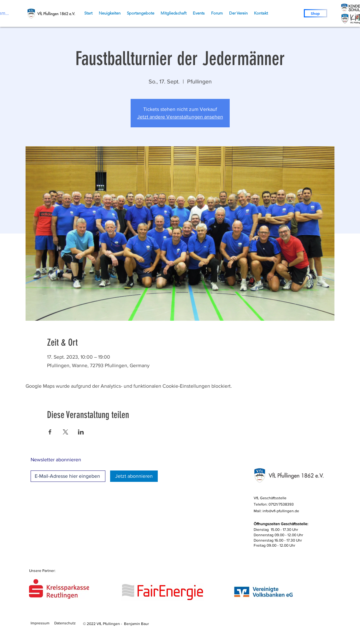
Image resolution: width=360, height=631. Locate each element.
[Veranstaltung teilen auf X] (65, 431)
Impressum (40, 623)
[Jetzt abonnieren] (134, 476)
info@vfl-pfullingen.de (281, 511)
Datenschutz (65, 623)
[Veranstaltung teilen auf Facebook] (50, 431)
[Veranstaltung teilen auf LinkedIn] (81, 431)
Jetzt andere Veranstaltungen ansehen (180, 116)
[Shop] (315, 13)
